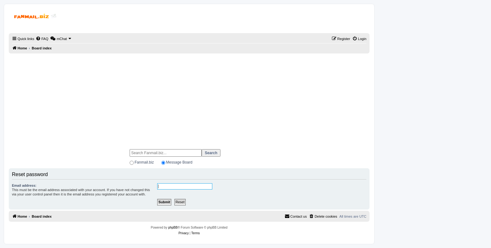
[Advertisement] (189, 98)
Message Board (179, 162)
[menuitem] (42, 39)
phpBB (173, 227)
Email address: (24, 185)
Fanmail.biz (144, 162)
